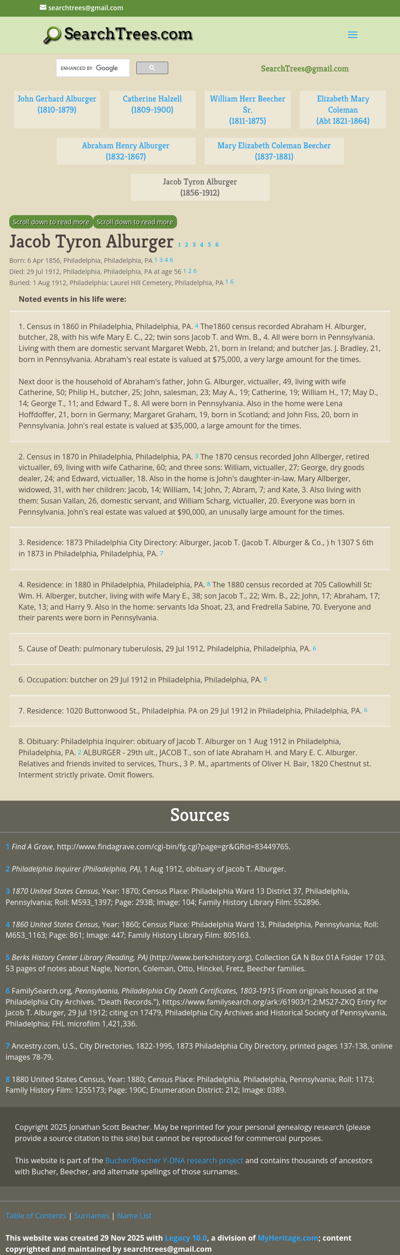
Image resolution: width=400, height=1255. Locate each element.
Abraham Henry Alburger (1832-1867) (125, 151)
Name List (134, 1215)
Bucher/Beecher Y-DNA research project (174, 1160)
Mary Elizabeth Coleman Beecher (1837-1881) (274, 151)
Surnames (91, 1215)
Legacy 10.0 (186, 1238)
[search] (92, 68)
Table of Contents (36, 1215)
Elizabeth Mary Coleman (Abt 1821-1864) (343, 109)
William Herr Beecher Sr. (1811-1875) (248, 109)
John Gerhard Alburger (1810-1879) (57, 104)
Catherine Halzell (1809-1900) (152, 104)
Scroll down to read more (51, 221)
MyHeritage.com (288, 1238)
